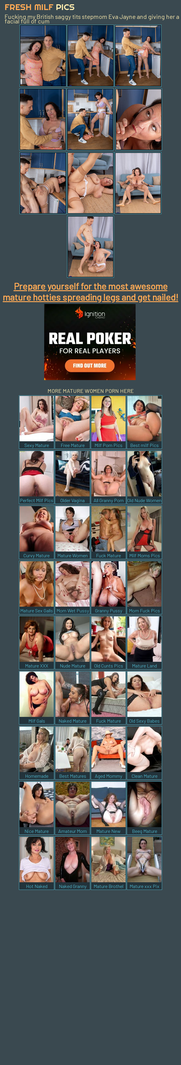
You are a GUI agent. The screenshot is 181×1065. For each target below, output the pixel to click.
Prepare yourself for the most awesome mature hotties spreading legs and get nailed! (90, 291)
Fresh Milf (40, 7)
